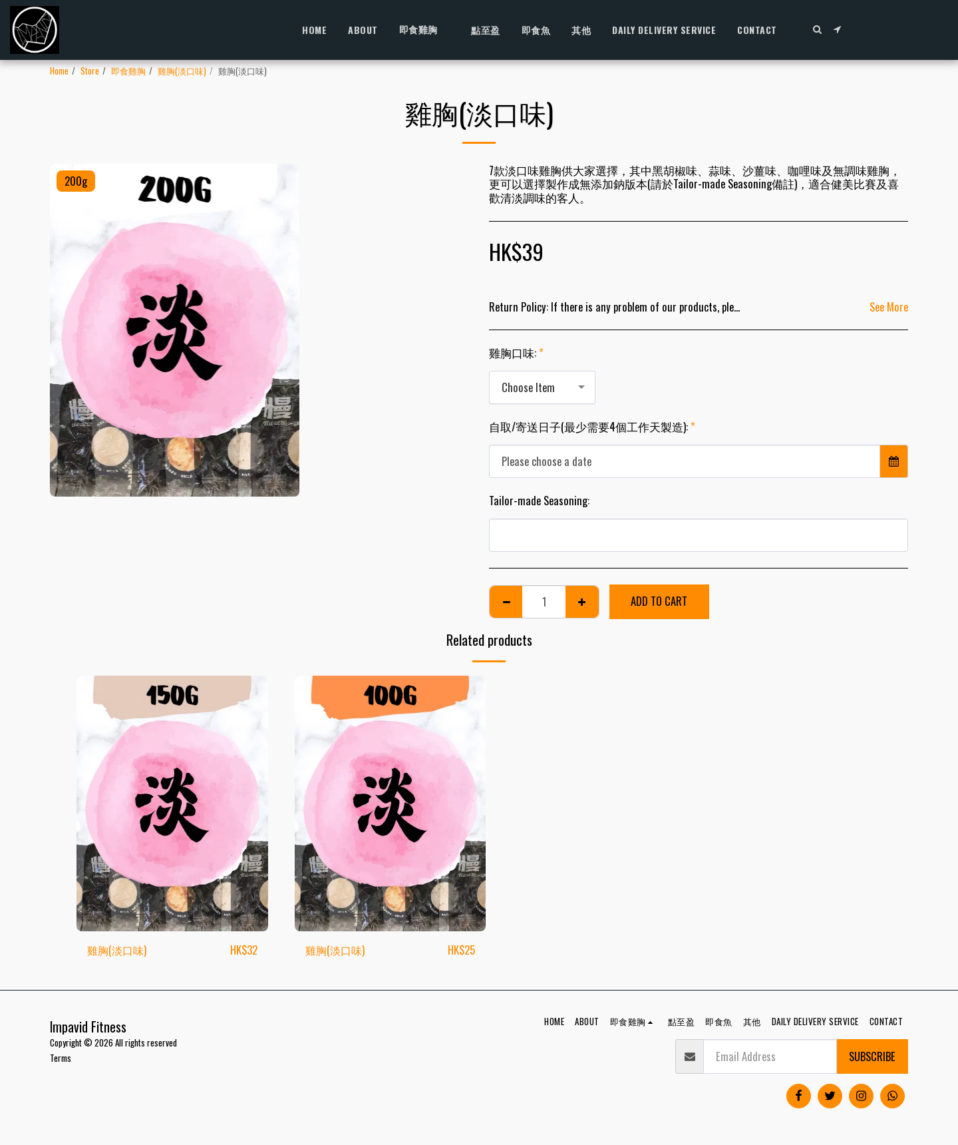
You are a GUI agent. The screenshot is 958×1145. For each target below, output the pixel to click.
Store (89, 70)
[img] (172, 803)
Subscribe (872, 1056)
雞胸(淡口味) (182, 70)
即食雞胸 (128, 70)
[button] (817, 29)
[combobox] (542, 387)
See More (889, 307)
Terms (60, 1057)
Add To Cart (659, 600)
